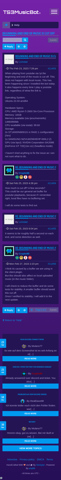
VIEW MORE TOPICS (30, 448)
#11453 (52, 68)
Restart (32, 422)
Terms (49, 459)
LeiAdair (23, 61)
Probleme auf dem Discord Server (32, 394)
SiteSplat (40, 465)
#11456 (52, 263)
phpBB (32, 468)
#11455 (52, 228)
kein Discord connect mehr (32, 339)
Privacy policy (27, 459)
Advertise (12, 459)
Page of (41, 310)
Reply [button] (8, 46)
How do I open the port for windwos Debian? (32, 367)
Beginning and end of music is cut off (28, 33)
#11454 (52, 183)
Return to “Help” (12, 320)
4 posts (53, 40)
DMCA (40, 459)
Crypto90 (24, 173)
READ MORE (30, 359)
